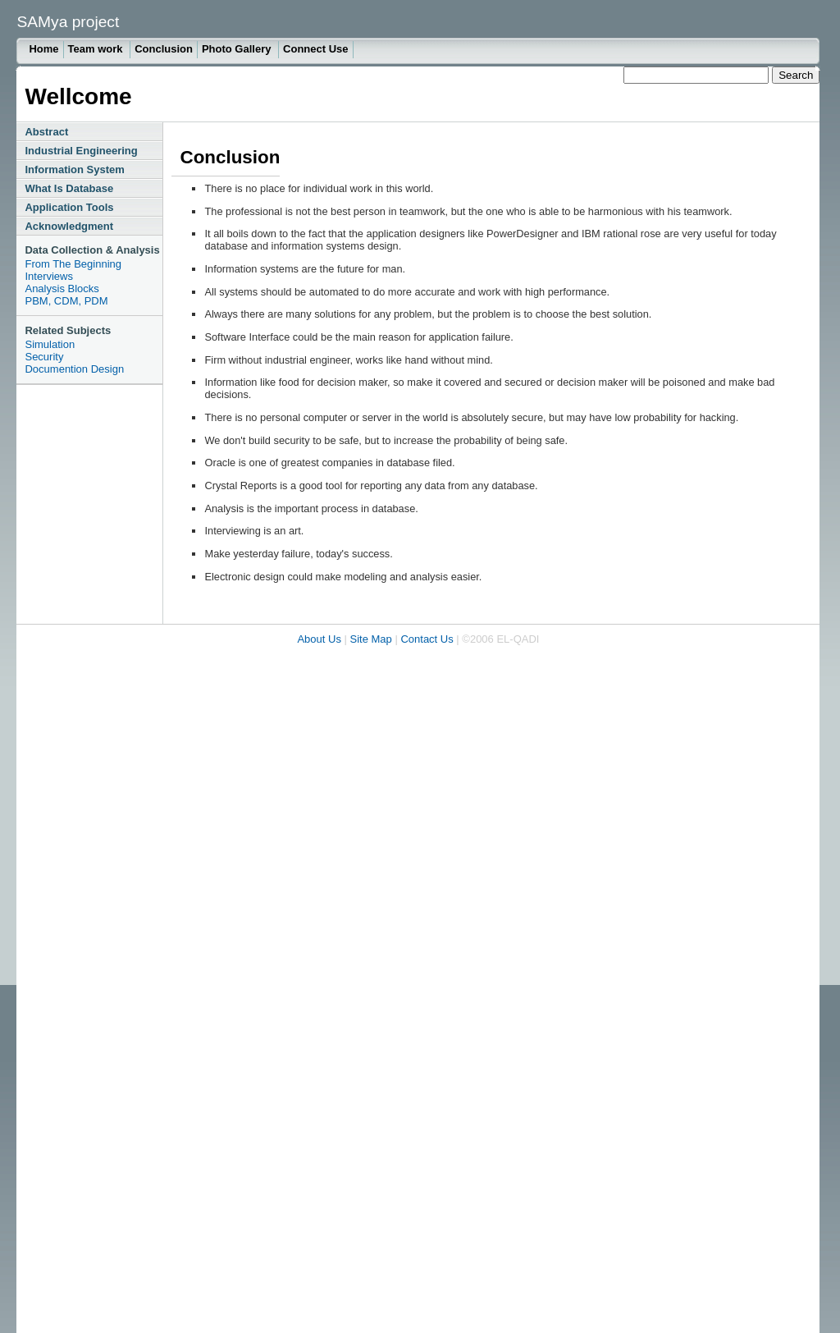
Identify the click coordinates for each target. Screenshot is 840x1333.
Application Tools (69, 207)
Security (44, 356)
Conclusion (164, 49)
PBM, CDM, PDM (66, 301)
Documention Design (74, 369)
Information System (74, 169)
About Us (318, 639)
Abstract (46, 132)
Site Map (371, 639)
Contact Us (426, 639)
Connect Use (315, 49)
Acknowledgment (69, 226)
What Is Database (69, 188)
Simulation (50, 344)
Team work (97, 49)
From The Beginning (73, 264)
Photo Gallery (238, 49)
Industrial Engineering (81, 150)
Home (43, 49)
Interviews (49, 276)
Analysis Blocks (61, 288)
